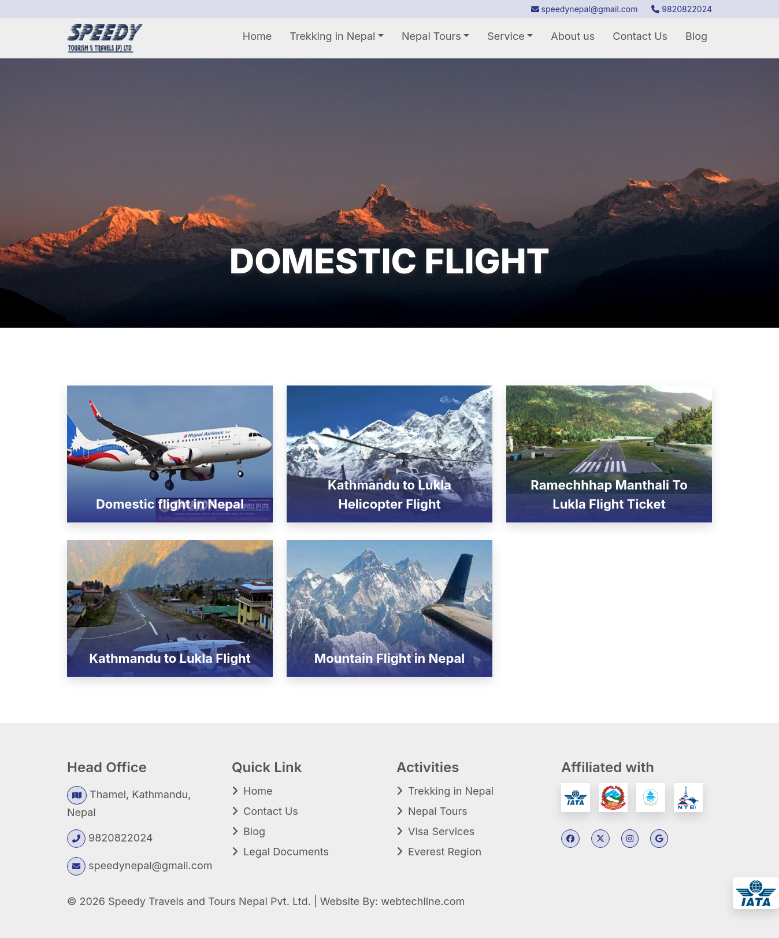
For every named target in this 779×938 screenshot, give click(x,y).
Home (257, 36)
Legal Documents (286, 852)
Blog (696, 36)
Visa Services (441, 831)
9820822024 (681, 9)
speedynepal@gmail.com (584, 9)
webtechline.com (423, 901)
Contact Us (640, 36)
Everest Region (444, 852)
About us (573, 36)
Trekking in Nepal (332, 36)
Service (505, 36)
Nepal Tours (431, 36)
